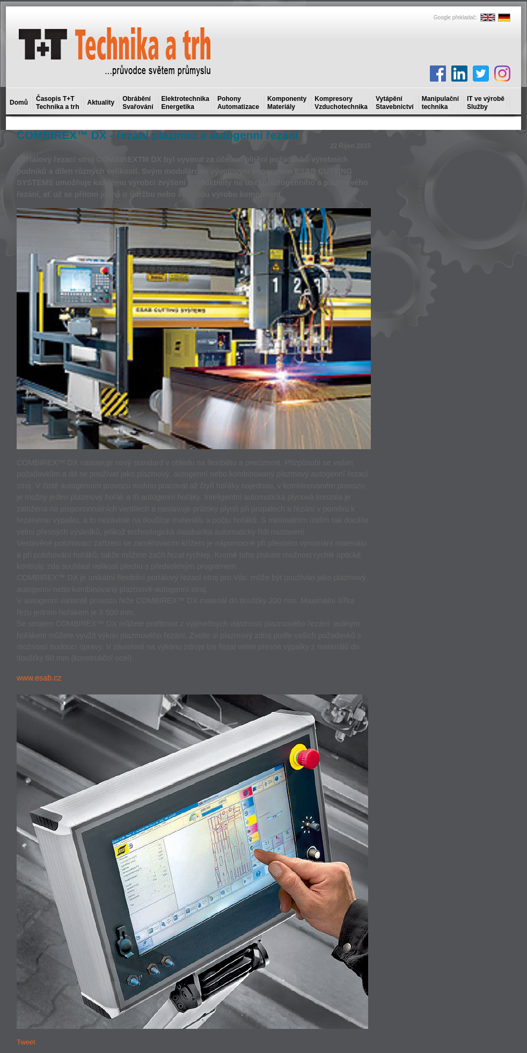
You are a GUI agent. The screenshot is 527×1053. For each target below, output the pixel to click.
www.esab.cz (39, 678)
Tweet (26, 1042)
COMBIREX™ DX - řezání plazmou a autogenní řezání (157, 135)
